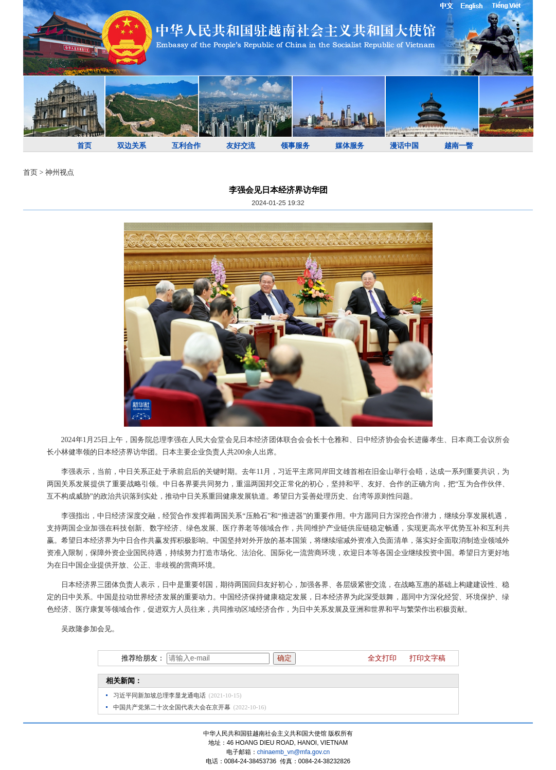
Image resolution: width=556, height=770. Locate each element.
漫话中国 (404, 146)
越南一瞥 (458, 146)
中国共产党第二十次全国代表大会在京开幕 (171, 707)
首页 (84, 146)
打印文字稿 (427, 658)
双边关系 (131, 146)
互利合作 (186, 146)
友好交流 (240, 146)
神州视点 (59, 172)
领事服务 (295, 146)
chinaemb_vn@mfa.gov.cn (293, 752)
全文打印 (382, 658)
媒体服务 (349, 146)
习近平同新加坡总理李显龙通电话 (159, 695)
